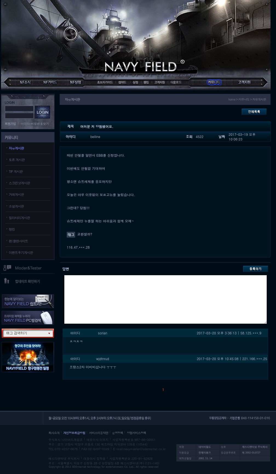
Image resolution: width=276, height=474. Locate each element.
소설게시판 (16, 206)
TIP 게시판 (16, 171)
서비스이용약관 (98, 433)
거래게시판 (16, 194)
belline (95, 136)
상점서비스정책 (136, 433)
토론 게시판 (17, 159)
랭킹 (12, 229)
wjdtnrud (102, 358)
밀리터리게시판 (19, 217)
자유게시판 (16, 148)
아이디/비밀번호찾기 (35, 124)
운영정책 (117, 433)
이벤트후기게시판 (21, 252)
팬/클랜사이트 (18, 241)
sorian (102, 333)
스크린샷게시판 (19, 182)
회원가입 (10, 124)
